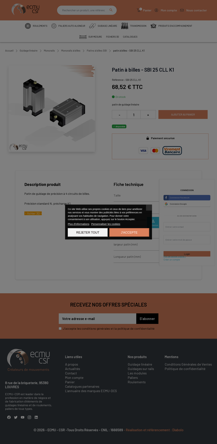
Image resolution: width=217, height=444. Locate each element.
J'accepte (129, 232)
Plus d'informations (78, 224)
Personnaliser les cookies (105, 224)
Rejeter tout (87, 232)
